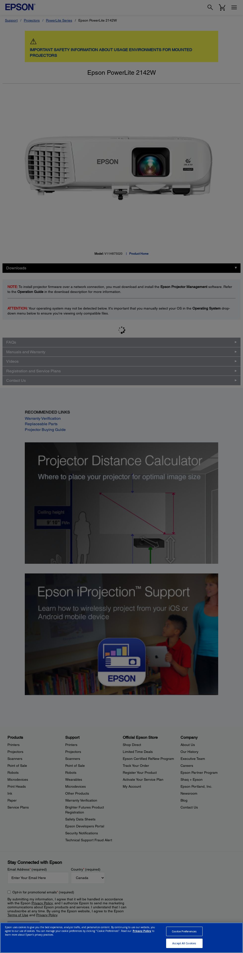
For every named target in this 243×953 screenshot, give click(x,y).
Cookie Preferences (184, 931)
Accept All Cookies (184, 943)
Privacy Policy (142, 931)
